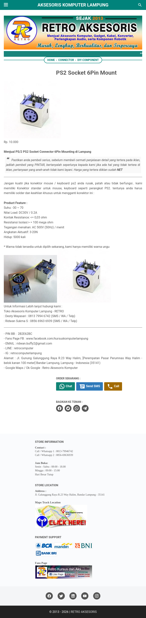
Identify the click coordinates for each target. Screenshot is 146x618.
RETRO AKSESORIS (84, 612)
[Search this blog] (140, 5)
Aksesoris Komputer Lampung (73, 5)
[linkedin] (73, 596)
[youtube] (84, 596)
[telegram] (85, 408)
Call (113, 386)
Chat (65, 386)
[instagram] (96, 596)
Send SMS (89, 386)
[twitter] (68, 408)
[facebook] (59, 408)
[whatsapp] (76, 408)
